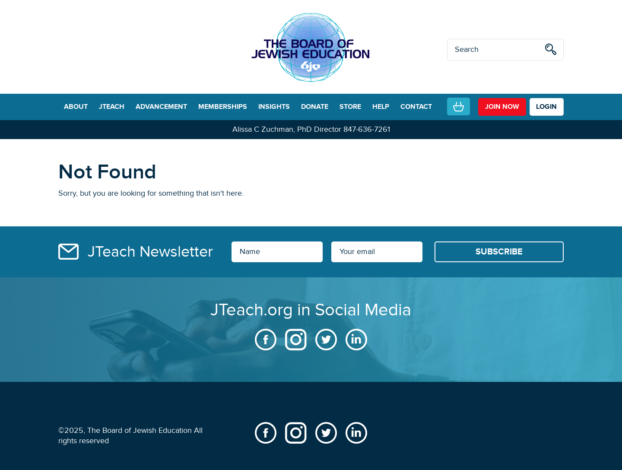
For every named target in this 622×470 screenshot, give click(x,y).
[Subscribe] (499, 251)
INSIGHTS (274, 106)
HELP (380, 106)
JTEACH (111, 106)
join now (502, 106)
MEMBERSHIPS (222, 106)
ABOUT (76, 106)
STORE (350, 106)
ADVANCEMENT (161, 106)
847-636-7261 (366, 129)
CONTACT (416, 106)
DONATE (314, 106)
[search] (550, 50)
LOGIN (546, 106)
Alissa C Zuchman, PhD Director (286, 129)
